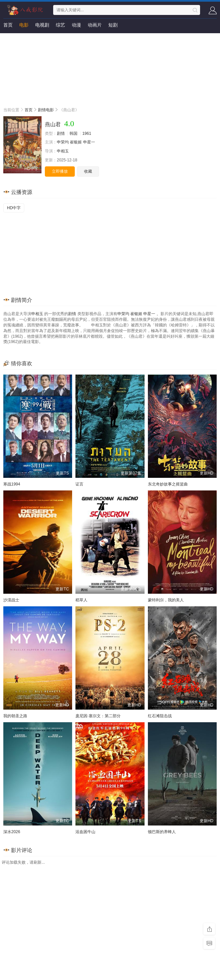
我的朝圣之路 (15, 716)
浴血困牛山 (85, 831)
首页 (8, 25)
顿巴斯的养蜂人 (162, 831)
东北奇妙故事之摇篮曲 (168, 484)
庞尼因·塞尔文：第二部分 (97, 716)
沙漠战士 (11, 600)
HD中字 (14, 208)
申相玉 (63, 151)
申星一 (89, 142)
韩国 (73, 133)
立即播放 (60, 171)
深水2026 (11, 831)
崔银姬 (76, 142)
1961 (86, 133)
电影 (24, 25)
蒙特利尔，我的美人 (166, 600)
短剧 (113, 25)
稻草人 (81, 600)
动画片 (95, 25)
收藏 (88, 171)
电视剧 (42, 25)
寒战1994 (11, 484)
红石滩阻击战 (160, 716)
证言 (79, 484)
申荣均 (63, 142)
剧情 (61, 133)
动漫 (76, 25)
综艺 (60, 25)
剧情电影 (46, 110)
